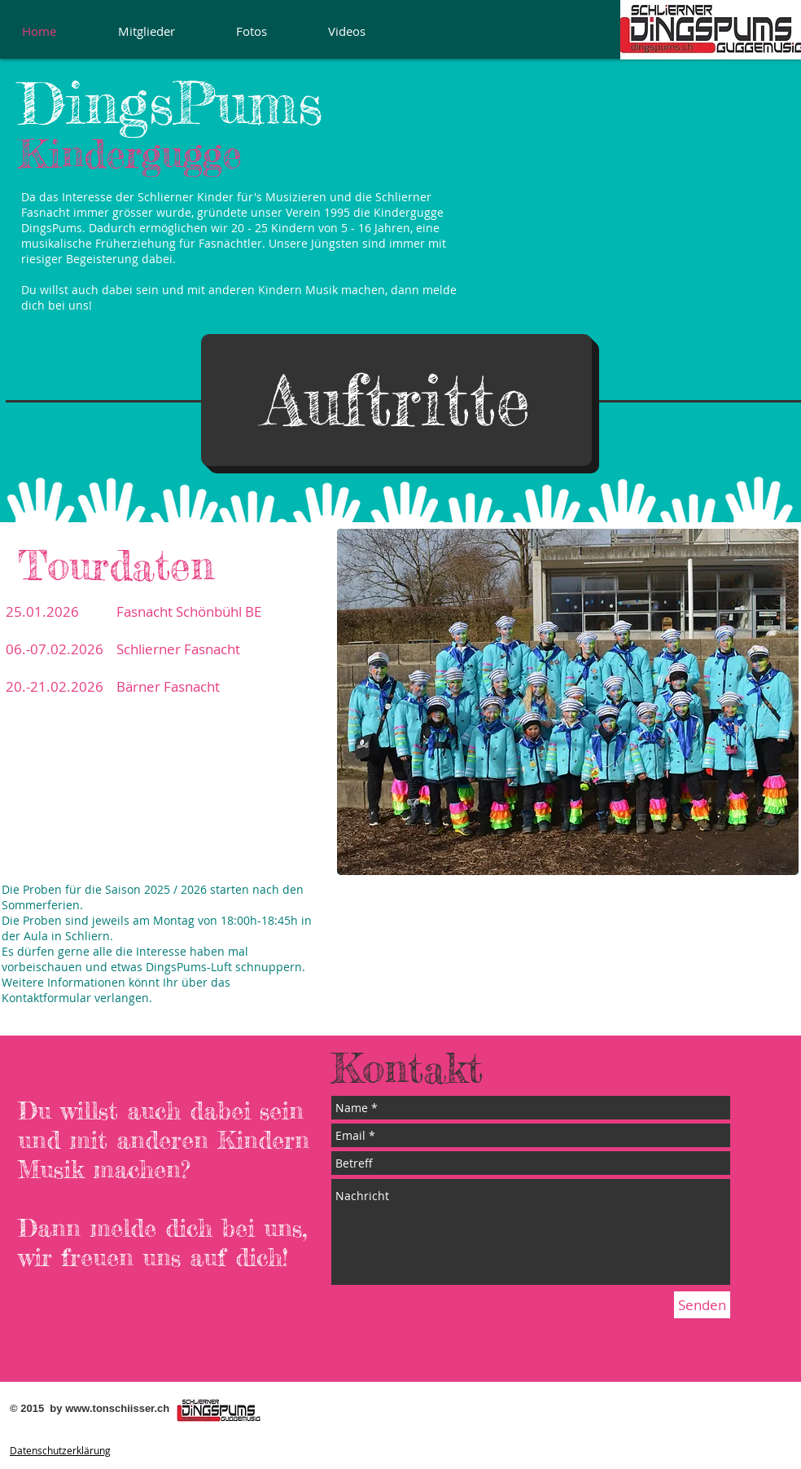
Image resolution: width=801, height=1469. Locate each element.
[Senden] (702, 1304)
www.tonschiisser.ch (117, 1408)
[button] (396, 400)
